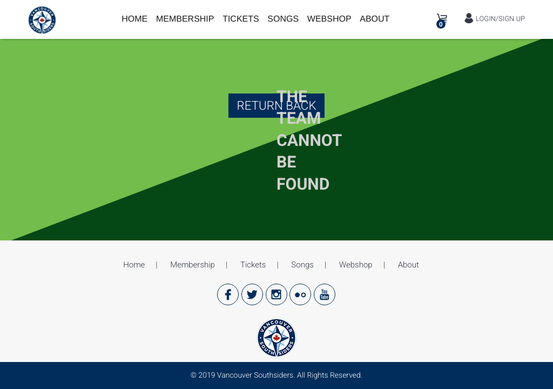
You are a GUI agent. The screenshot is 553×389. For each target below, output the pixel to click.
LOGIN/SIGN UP (494, 19)
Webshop (329, 19)
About (374, 19)
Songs (283, 19)
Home (134, 19)
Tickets (240, 19)
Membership (185, 19)
